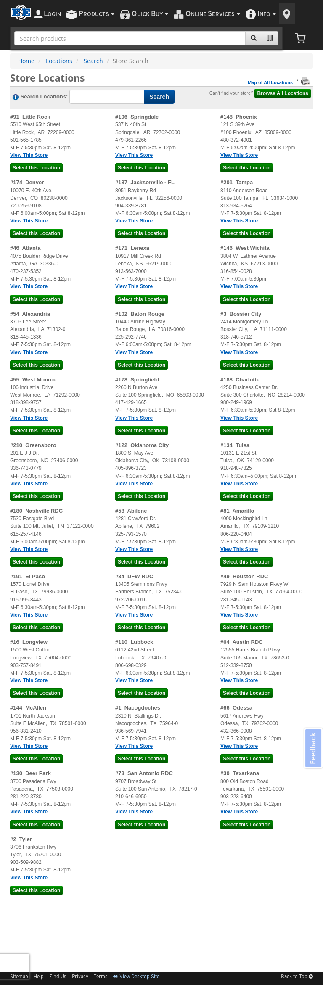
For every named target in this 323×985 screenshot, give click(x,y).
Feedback (313, 748)
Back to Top (297, 977)
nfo (266, 14)
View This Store (29, 155)
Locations (59, 61)
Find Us (57, 977)
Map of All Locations (270, 82)
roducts (96, 14)
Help (39, 977)
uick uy (150, 14)
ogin (52, 14)
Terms (101, 977)
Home (26, 61)
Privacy (80, 977)
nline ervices (212, 14)
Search (93, 61)
